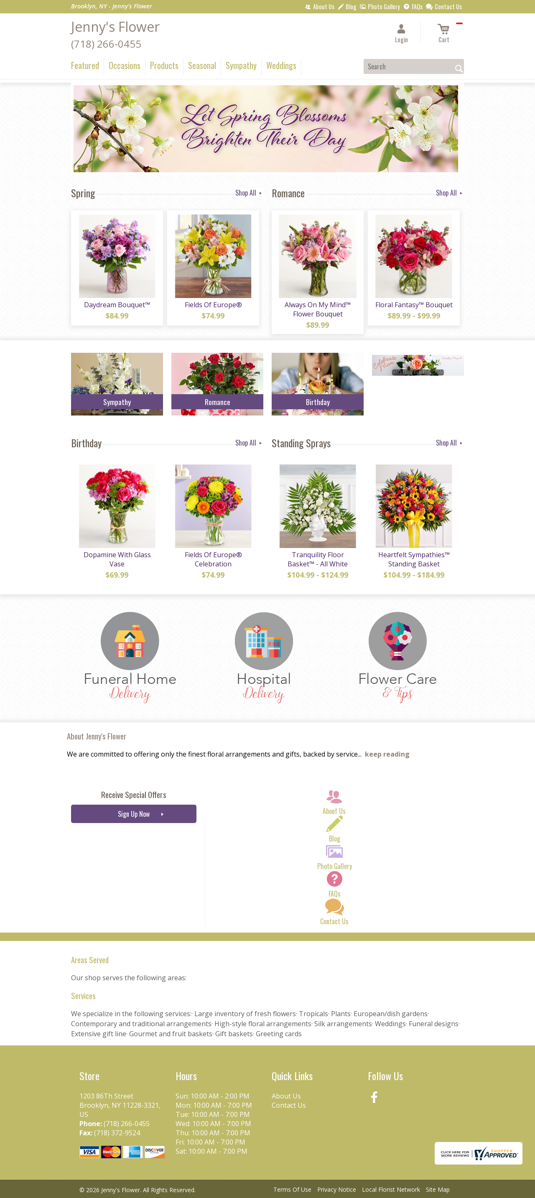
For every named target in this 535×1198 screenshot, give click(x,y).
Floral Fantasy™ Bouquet (414, 304)
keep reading (387, 754)
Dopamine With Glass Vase (117, 559)
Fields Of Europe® (213, 304)
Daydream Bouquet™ (117, 304)
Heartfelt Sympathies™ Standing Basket (414, 559)
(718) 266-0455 (106, 44)
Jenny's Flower (115, 27)
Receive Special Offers (133, 794)
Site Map (438, 1189)
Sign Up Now (134, 814)
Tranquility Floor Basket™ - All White (318, 559)
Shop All (249, 193)
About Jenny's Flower (96, 736)
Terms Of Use (292, 1189)
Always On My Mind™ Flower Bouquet (318, 309)
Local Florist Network (391, 1189)
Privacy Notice (336, 1189)
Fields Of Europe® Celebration (213, 559)
